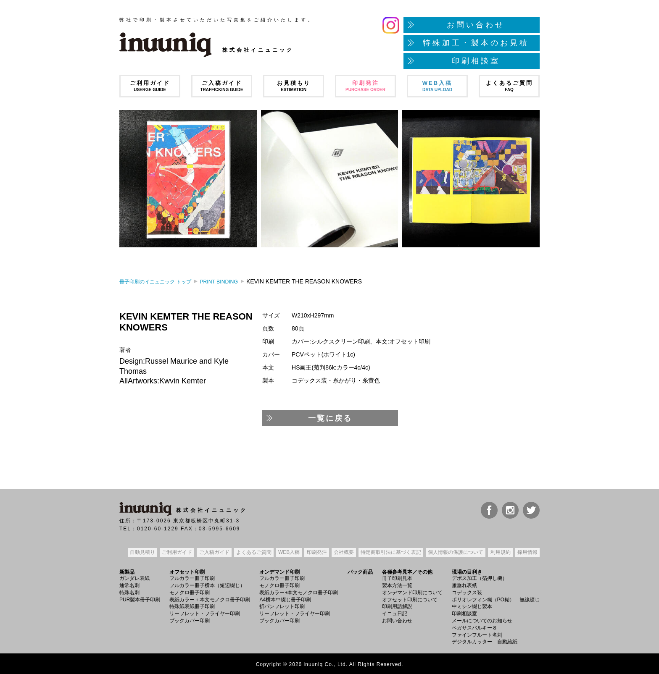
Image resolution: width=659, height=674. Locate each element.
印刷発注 (365, 86)
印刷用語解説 (397, 605)
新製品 (126, 571)
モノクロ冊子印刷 (189, 591)
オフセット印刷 (187, 571)
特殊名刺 (129, 591)
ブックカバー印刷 (189, 619)
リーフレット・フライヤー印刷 (204, 612)
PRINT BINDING (234, 281)
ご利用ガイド (150, 86)
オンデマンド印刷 (279, 571)
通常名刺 (129, 584)
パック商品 (360, 571)
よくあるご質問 (509, 86)
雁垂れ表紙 (464, 584)
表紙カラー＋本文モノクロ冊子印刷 (209, 598)
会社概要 (343, 552)
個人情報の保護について (454, 552)
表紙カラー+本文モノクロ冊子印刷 (298, 591)
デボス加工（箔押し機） (479, 577)
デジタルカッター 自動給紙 (484, 640)
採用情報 (527, 552)
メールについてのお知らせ (482, 619)
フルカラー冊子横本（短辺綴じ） (207, 584)
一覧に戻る (330, 418)
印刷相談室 (476, 61)
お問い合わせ (476, 25)
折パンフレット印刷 (282, 605)
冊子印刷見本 (397, 577)
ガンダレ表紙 (134, 577)
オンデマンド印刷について (412, 591)
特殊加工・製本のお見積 (476, 43)
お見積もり (294, 86)
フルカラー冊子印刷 (192, 577)
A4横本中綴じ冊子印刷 (285, 598)
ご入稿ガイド (222, 86)
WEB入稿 (437, 86)
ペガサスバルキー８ (474, 626)
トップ (161, 281)
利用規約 (500, 552)
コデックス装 (467, 591)
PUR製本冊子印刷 (139, 598)
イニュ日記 (394, 612)
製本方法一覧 (397, 584)
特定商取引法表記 (390, 552)
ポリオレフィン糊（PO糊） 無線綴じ (496, 598)
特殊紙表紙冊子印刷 (192, 605)
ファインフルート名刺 (477, 633)
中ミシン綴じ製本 (472, 605)
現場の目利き (467, 571)
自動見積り (141, 552)
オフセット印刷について (410, 598)
